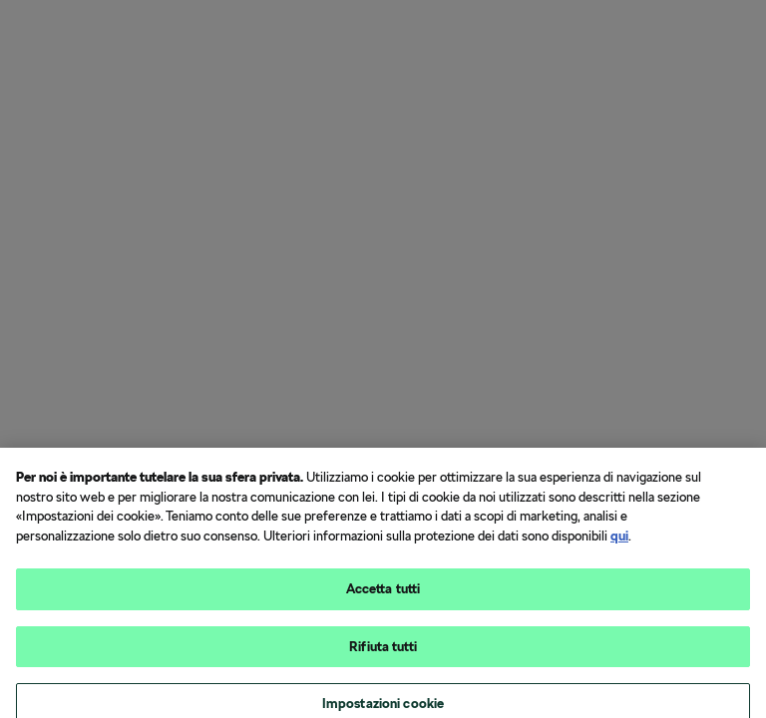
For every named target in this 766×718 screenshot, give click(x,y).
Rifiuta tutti (383, 652)
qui (619, 542)
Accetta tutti (383, 595)
